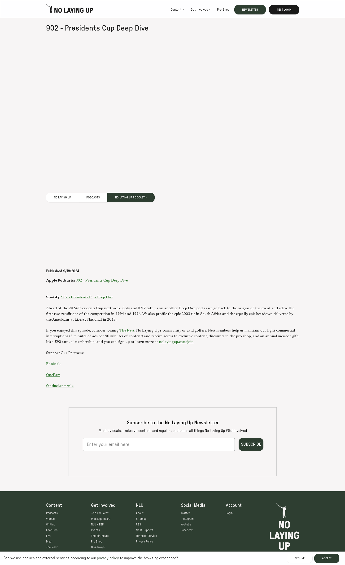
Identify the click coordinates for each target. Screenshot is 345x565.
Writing (50, 524)
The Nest (126, 330)
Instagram (187, 518)
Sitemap (141, 518)
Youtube (186, 524)
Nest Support (144, 530)
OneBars (53, 375)
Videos (50, 518)
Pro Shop (223, 9)
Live (48, 535)
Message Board (100, 518)
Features (51, 530)
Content (175, 9)
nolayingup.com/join (176, 342)
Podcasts (93, 197)
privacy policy (108, 558)
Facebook (187, 530)
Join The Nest (100, 513)
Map (49, 541)
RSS (138, 524)
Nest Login (284, 9)
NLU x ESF (97, 524)
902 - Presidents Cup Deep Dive (102, 280)
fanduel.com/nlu (60, 386)
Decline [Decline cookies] (299, 558)
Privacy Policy (144, 541)
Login (229, 513)
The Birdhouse (100, 535)
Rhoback (53, 364)
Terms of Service (146, 535)
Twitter (185, 513)
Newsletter (250, 9)
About (140, 513)
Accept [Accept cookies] (327, 558)
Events (95, 530)
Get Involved (199, 9)
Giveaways (98, 547)
